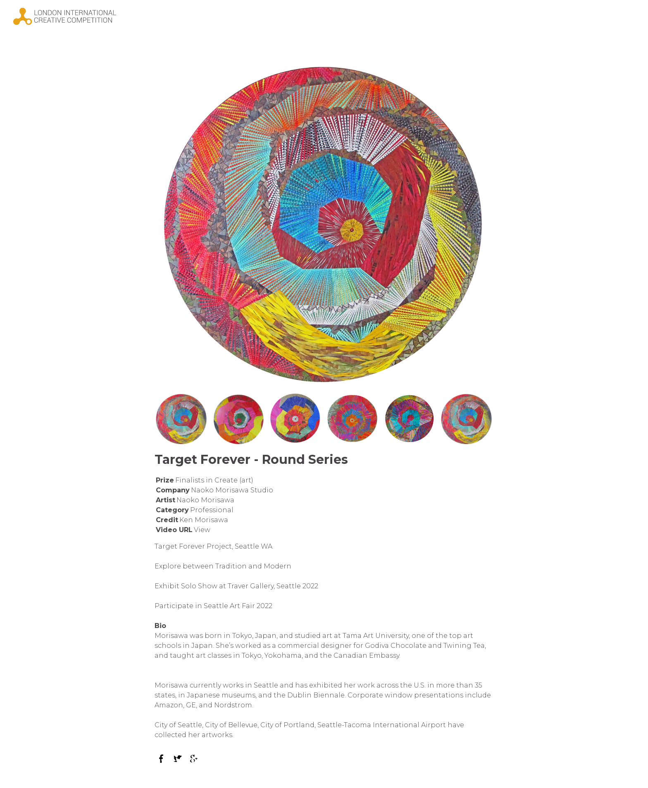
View (202, 530)
